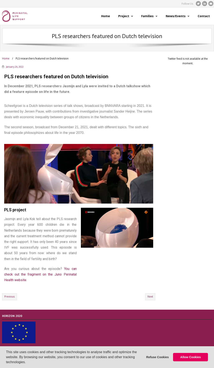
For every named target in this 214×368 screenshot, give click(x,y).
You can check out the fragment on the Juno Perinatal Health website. (40, 274)
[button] (27, 362)
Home (5, 58)
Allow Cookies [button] (190, 357)
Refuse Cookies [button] (157, 357)
